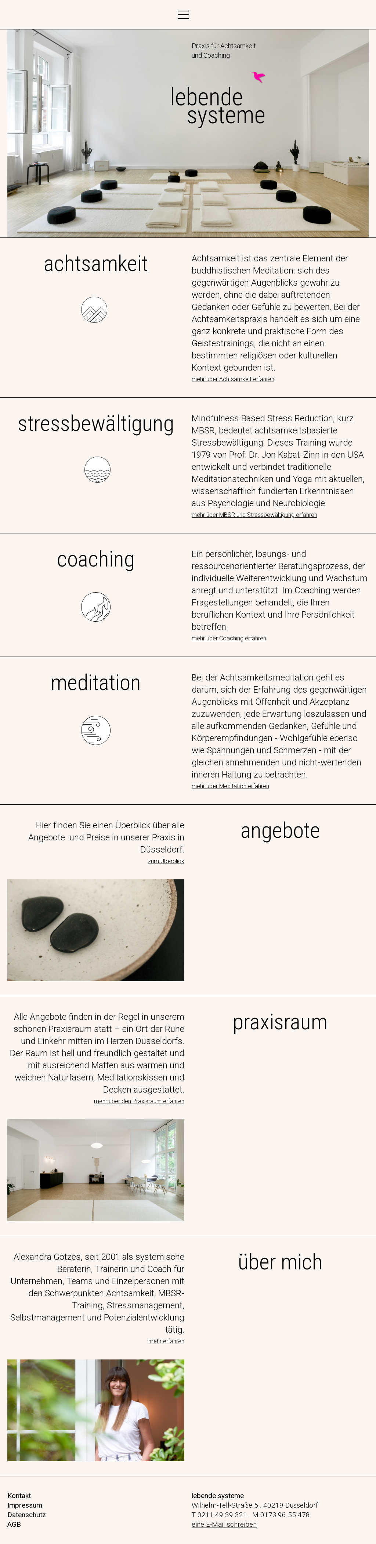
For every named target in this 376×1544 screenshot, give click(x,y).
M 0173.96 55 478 (281, 1515)
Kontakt (19, 1495)
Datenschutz (26, 1515)
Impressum (24, 1505)
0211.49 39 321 (222, 1515)
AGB (14, 1524)
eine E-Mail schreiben (224, 1524)
